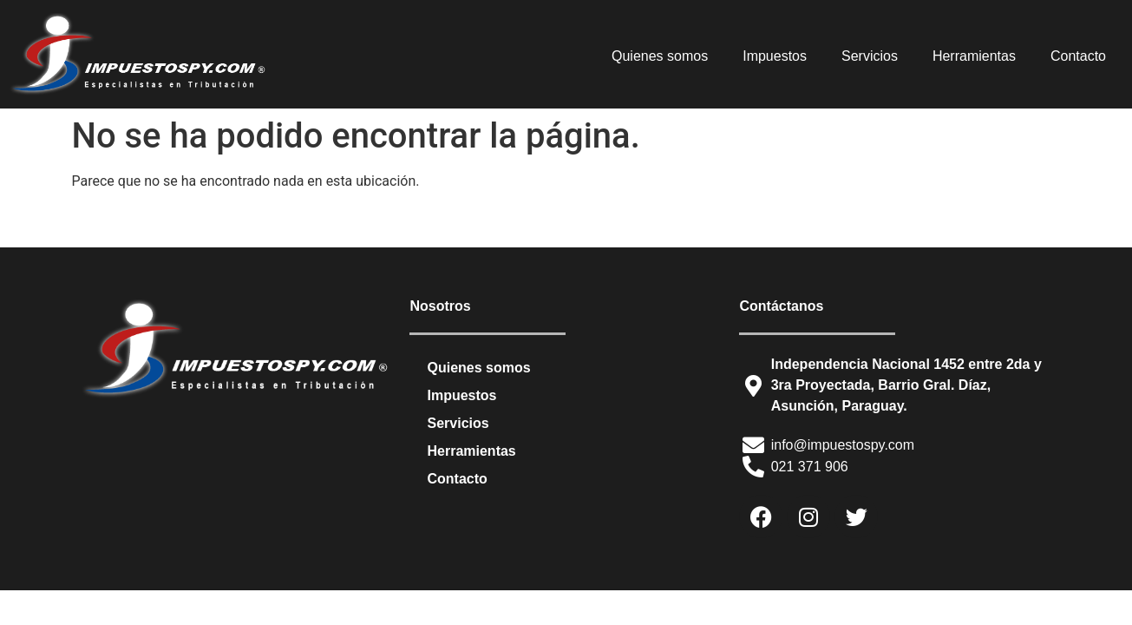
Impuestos (775, 56)
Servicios (869, 56)
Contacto (1078, 56)
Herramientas (974, 56)
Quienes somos (660, 56)
